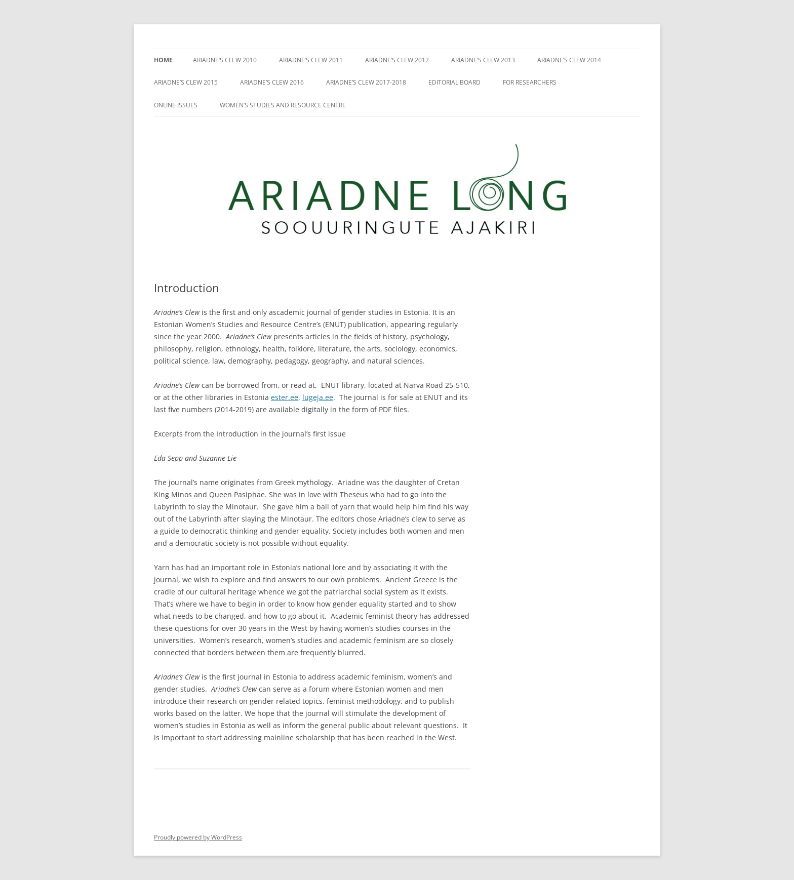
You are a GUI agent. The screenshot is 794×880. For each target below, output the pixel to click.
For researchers (530, 82)
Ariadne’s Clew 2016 (272, 82)
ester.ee (284, 397)
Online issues (175, 105)
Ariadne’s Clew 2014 (569, 60)
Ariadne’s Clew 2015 (186, 82)
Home (163, 60)
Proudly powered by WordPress (198, 837)
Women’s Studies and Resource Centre (283, 105)
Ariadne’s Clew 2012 (397, 60)
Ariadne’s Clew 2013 (483, 60)
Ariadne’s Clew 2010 (225, 60)
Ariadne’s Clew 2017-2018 (366, 82)
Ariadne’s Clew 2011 (311, 60)
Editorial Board (454, 82)
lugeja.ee (317, 397)
